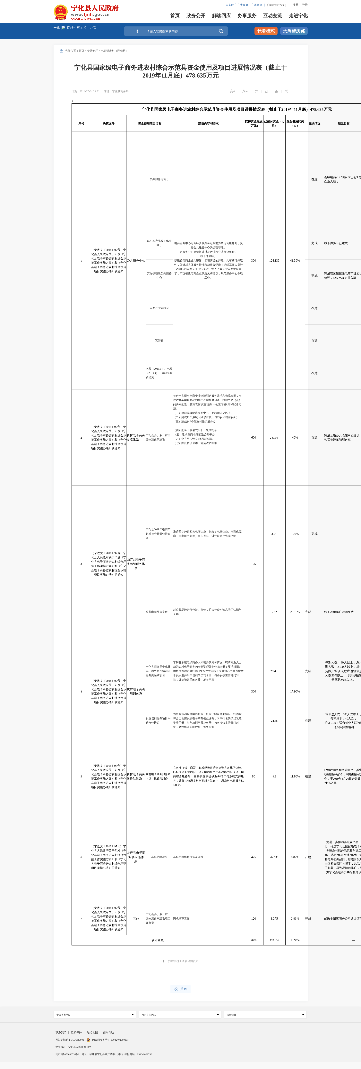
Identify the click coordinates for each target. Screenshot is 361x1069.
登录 (305, 4)
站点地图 (92, 1032)
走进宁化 (298, 16)
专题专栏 (92, 50)
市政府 (258, 5)
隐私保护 (76, 1032)
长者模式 (266, 30)
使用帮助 (108, 1032)
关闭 (180, 989)
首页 (175, 16)
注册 (295, 4)
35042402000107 (119, 1039)
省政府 (244, 5)
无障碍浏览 (294, 30)
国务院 (230, 5)
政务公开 (195, 16)
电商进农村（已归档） (114, 50)
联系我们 (61, 1032)
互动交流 (272, 16)
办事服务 (247, 16)
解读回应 (221, 16)
